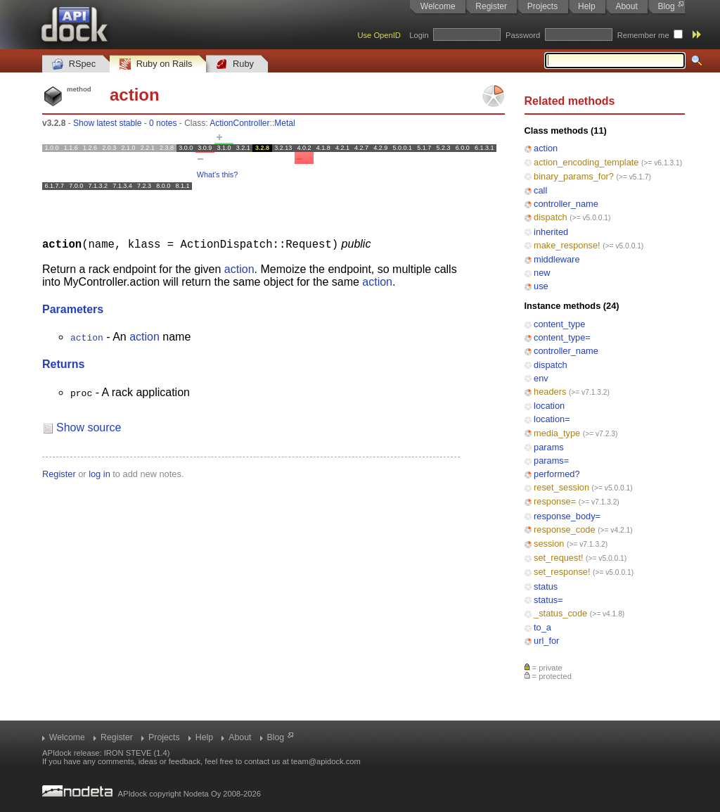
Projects (542, 6)
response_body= (567, 516)
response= (555, 501)
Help (587, 6)
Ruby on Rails (156, 64)
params (549, 447)
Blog (666, 6)
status (546, 586)
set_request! (558, 557)
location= (552, 419)
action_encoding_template (586, 162)
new (542, 272)
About (626, 6)
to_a (542, 627)
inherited (551, 232)
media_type (557, 433)
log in (99, 473)
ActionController (239, 123)
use (541, 286)
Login (418, 35)
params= (551, 460)
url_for (546, 640)
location (549, 405)
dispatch (550, 217)
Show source (89, 427)
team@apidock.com (326, 761)
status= (548, 600)
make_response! (567, 245)
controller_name (566, 203)
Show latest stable (107, 123)
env (541, 378)
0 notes (162, 123)
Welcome (438, 6)
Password (523, 35)
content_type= (562, 337)
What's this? (217, 174)
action (546, 148)
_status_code (560, 613)
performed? (556, 474)
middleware (556, 259)
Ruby (235, 64)
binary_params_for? (574, 176)
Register (491, 6)
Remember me (643, 35)
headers (550, 391)
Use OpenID (379, 35)
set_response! (562, 571)
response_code (565, 529)
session (549, 543)
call (540, 190)
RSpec (74, 64)
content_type (559, 324)
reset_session (561, 487)
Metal (284, 123)
